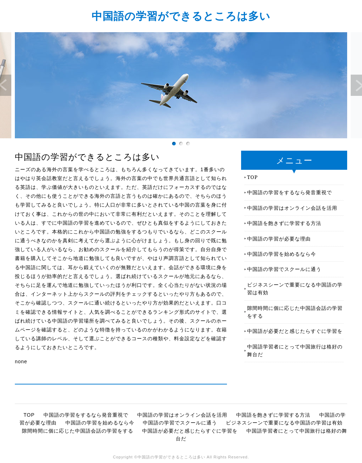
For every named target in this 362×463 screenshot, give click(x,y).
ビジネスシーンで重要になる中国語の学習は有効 (295, 288)
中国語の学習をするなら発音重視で (289, 192)
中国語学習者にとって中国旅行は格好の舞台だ (295, 350)
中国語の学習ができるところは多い (181, 15)
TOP (252, 177)
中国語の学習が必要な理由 (279, 238)
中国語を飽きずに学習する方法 (284, 223)
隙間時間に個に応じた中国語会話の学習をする (295, 312)
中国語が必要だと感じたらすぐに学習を (295, 331)
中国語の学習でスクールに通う (284, 269)
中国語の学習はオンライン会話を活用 (292, 207)
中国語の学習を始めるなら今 (281, 253)
